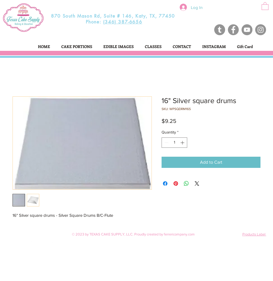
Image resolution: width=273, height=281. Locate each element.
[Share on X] (197, 183)
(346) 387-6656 (122, 22)
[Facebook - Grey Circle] (233, 29)
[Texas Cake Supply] (219, 29)
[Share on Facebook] (165, 183)
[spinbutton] (174, 142)
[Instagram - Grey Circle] (260, 29)
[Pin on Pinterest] (175, 183)
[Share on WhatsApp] (186, 183)
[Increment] (182, 142)
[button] (265, 6)
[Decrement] (165, 142)
